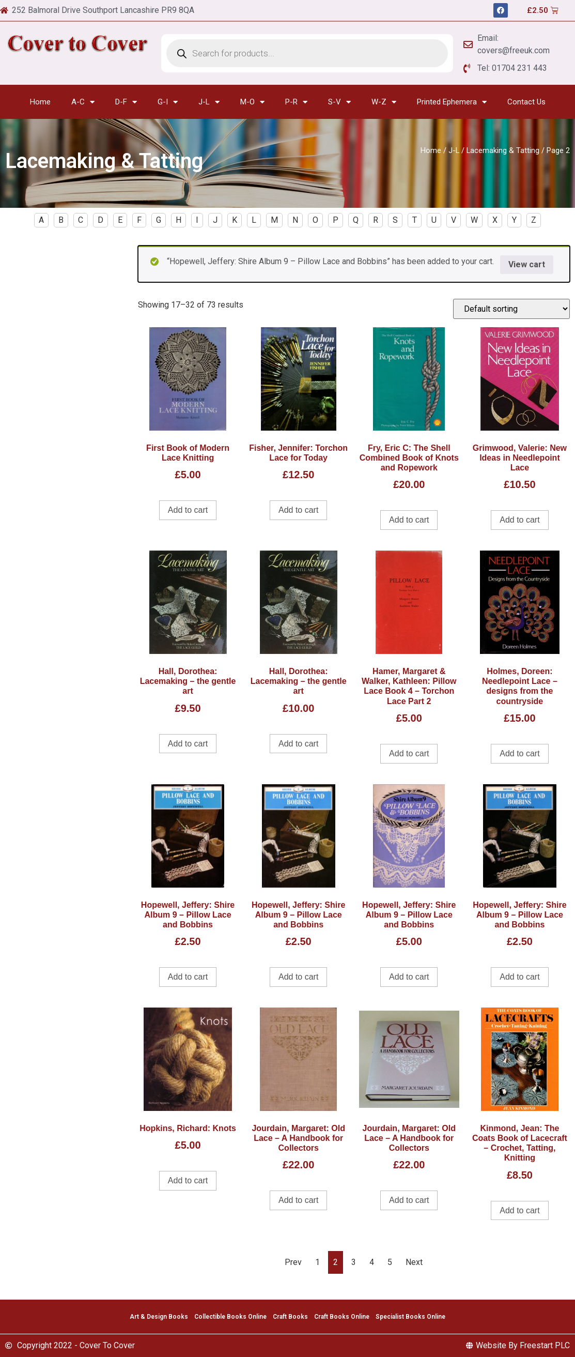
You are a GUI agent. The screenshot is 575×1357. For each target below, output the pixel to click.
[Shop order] (511, 309)
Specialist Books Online (410, 1316)
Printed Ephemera (452, 102)
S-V (339, 102)
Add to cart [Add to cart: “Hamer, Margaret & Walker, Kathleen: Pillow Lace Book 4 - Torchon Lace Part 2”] (409, 753)
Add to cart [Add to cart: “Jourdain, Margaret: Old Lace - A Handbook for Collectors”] (298, 1200)
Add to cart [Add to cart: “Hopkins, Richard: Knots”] (188, 1180)
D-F (126, 102)
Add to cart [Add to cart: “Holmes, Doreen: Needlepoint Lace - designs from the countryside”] (519, 753)
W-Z (383, 102)
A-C (83, 102)
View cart (526, 264)
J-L (209, 102)
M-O (252, 102)
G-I (168, 102)
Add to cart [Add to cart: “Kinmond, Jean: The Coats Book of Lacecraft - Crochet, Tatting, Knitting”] (519, 1210)
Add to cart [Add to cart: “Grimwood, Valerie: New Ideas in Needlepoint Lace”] (519, 519)
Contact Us (526, 101)
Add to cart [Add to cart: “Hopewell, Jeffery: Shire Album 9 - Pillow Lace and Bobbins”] (188, 976)
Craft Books (290, 1316)
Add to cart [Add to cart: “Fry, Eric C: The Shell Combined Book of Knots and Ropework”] (409, 519)
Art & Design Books (159, 1316)
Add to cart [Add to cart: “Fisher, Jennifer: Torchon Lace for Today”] (298, 510)
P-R (296, 102)
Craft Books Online (341, 1316)
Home (40, 101)
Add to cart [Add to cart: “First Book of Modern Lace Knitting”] (188, 510)
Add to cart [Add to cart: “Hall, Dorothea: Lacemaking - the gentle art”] (188, 743)
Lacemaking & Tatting (503, 150)
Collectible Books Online (230, 1316)
